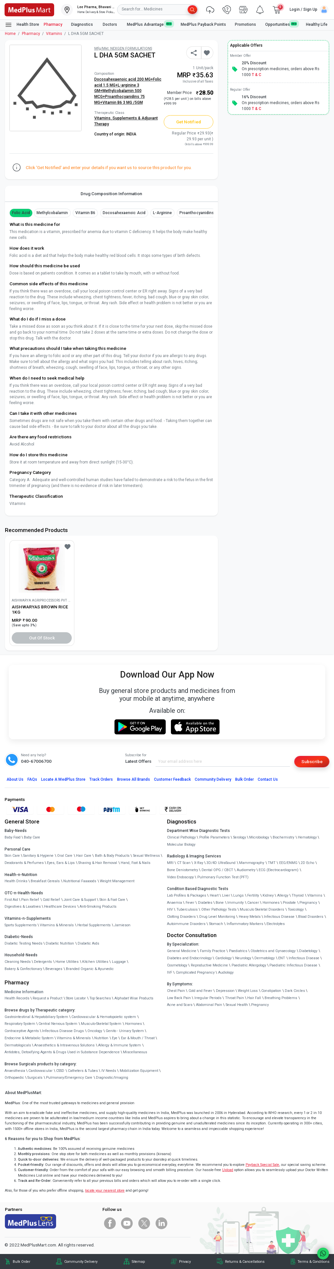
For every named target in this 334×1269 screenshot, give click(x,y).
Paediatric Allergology (249, 965)
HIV (170, 909)
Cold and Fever (200, 991)
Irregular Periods (207, 998)
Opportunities (281, 24)
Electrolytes (275, 924)
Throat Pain (234, 998)
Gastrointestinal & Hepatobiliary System (36, 1017)
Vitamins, (103, 118)
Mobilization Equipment (139, 1071)
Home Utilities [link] (67, 962)
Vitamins (54, 33)
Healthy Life (316, 24)
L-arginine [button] (162, 213)
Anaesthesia (15, 1071)
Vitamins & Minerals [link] (57, 925)
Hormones (133, 1024)
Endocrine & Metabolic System (29, 1038)
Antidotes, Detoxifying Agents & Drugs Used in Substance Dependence (62, 1052)
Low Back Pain (179, 998)
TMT (272, 863)
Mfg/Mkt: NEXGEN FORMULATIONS (123, 48)
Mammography (251, 863)
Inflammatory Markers (245, 924)
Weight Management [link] (117, 881)
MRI (170, 863)
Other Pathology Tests (218, 909)
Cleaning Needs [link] (18, 962)
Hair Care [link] (83, 856)
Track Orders (101, 779)
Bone (220, 903)
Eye (114, 1038)
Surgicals (34, 1077)
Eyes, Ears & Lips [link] (61, 863)
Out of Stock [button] (42, 637)
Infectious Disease (279, 917)
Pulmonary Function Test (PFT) (223, 877)
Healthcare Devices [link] (60, 906)
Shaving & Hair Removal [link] (97, 863)
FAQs (32, 779)
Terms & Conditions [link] (313, 1262)
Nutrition (101, 1038)
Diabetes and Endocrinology (189, 958)
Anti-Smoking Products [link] (98, 906)
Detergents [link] (43, 962)
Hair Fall (254, 998)
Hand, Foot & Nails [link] (135, 863)
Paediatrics (238, 951)
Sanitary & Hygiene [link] (38, 856)
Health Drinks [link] (16, 881)
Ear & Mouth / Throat (138, 1038)
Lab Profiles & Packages (186, 895)
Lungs (238, 895)
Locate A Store (63, 779)
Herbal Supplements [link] (94, 925)
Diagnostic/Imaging (112, 1077)
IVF (169, 972)
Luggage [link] (119, 962)
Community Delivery (213, 779)
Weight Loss (248, 991)
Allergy (282, 895)
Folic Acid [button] (21, 213)
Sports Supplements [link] (21, 925)
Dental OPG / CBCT (217, 870)
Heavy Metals (250, 917)
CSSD (60, 1071)
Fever (190, 903)
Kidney (268, 895)
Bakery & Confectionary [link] (23, 969)
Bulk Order (244, 779)
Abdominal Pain (209, 1005)
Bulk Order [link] (21, 1262)
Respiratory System (20, 1024)
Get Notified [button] (188, 121)
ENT (281, 958)
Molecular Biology (181, 844)
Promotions (245, 24)
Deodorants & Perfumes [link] (24, 863)
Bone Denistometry (182, 870)
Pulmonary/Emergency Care (69, 1077)
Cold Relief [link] (51, 900)
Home (10, 33)
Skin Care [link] (12, 856)
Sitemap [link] (138, 1262)
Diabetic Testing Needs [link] (23, 943)
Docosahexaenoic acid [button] (124, 213)
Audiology (226, 972)
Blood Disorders (310, 917)
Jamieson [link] (122, 925)
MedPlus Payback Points (203, 24)
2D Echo (307, 863)
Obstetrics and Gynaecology (273, 951)
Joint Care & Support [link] (80, 900)
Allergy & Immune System (119, 1045)
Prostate (289, 903)
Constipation (271, 991)
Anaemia (174, 903)
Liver (226, 895)
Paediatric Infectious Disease (293, 965)
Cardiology (223, 958)
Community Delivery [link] (81, 1262)
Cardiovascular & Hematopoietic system (103, 1017)
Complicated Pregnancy (195, 972)
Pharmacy (53, 24)
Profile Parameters (214, 837)
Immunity (235, 903)
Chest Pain (176, 991)
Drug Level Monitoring (217, 917)
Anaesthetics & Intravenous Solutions (64, 1045)
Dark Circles (295, 991)
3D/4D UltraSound (220, 863)
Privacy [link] (185, 1262)
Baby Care (32, 837)
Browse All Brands (133, 779)
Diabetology (308, 951)
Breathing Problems (281, 998)
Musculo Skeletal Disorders (262, 909)
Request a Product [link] (47, 998)
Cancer (253, 903)
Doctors (110, 24)
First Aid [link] (11, 900)
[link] (29, 9)
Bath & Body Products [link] (112, 856)
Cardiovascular (40, 1071)
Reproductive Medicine (209, 965)
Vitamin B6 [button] (85, 213)
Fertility (253, 895)
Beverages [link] (53, 969)
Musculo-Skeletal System (101, 1024)
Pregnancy (308, 903)
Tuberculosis (187, 909)
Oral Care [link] (64, 856)
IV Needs (108, 1071)
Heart (214, 895)
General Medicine (181, 951)
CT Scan (183, 863)
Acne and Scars (179, 1005)
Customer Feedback (172, 779)
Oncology (94, 1031)
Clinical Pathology (181, 837)
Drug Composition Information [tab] (111, 193)
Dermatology (264, 958)
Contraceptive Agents (22, 1031)
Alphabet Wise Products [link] (133, 998)
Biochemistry (283, 837)
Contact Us (268, 779)
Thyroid (298, 895)
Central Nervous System (57, 1024)
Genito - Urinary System (125, 1031)
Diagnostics (82, 24)
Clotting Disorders (181, 917)
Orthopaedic (14, 1077)
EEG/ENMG (288, 863)
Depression (225, 991)
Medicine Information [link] (24, 992)
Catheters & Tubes (83, 1071)
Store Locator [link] (76, 998)
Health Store (22, 25)
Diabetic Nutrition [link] (60, 943)
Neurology (243, 958)
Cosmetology (177, 965)
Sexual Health (237, 1005)
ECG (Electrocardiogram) (278, 870)
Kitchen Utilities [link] (95, 962)
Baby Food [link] (13, 837)
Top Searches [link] (100, 998)
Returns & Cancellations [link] (245, 1262)
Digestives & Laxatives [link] (23, 906)
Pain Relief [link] (30, 900)
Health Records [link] (17, 998)
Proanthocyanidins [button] (196, 213)
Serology (239, 837)
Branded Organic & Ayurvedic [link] (90, 969)
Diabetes (205, 903)
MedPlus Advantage (149, 24)
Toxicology (296, 909)
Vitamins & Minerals (74, 1038)
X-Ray (198, 863)
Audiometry (246, 870)
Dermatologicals (18, 1045)
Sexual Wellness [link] (146, 856)
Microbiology (259, 837)
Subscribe (312, 761)
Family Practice (212, 951)
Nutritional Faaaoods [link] (79, 881)
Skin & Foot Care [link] (112, 900)
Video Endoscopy (180, 877)
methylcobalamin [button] (52, 213)
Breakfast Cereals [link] (45, 881)
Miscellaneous (135, 1052)
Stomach (216, 924)
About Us (15, 779)
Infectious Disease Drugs (63, 1031)
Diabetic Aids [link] (88, 943)
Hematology (307, 837)
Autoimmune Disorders (186, 924)
